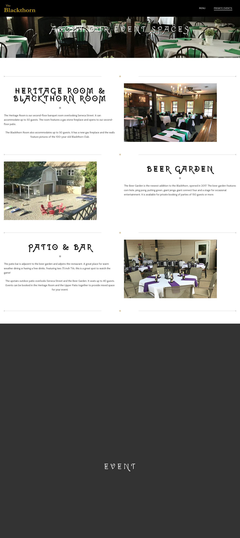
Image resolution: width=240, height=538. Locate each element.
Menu (202, 8)
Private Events (223, 8)
